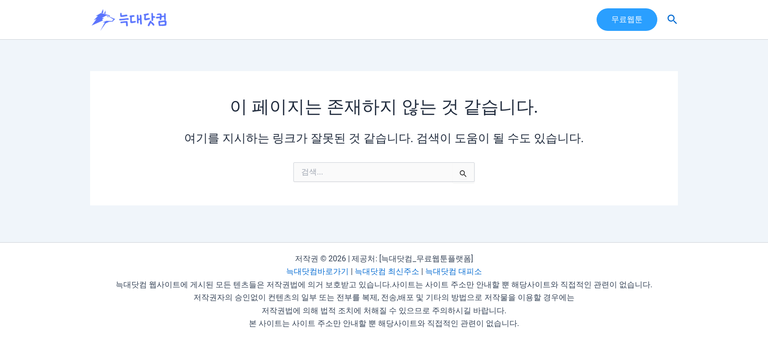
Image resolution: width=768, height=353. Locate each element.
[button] (627, 19)
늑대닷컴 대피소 (453, 272)
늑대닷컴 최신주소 (387, 272)
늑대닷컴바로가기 (317, 272)
